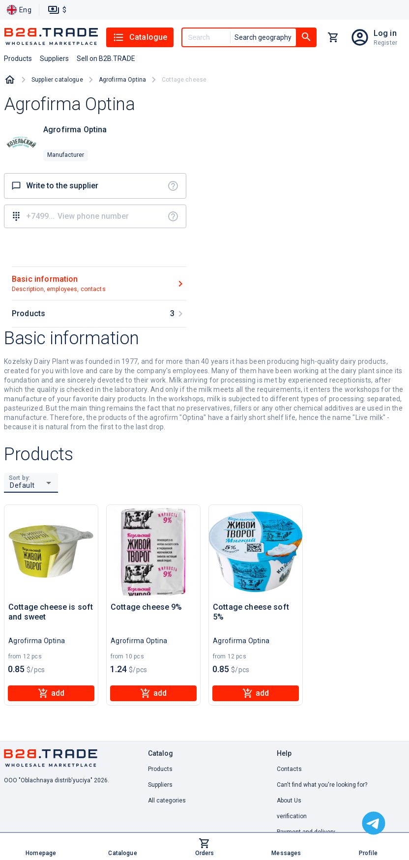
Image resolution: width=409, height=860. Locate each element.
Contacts (289, 769)
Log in (385, 33)
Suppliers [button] (54, 58)
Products (160, 769)
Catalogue (140, 37)
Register (385, 42)
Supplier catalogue (57, 79)
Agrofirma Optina (122, 79)
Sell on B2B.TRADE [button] (106, 58)
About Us (289, 800)
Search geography (263, 37)
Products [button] (18, 58)
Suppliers (160, 784)
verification (292, 816)
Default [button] (22, 485)
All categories (167, 800)
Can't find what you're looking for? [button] (322, 784)
